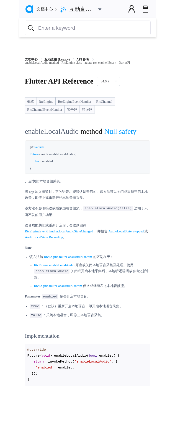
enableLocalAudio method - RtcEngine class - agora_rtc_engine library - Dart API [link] (77, 62)
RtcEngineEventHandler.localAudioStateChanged (59, 231)
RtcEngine (46, 101)
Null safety (120, 131)
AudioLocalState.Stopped (126, 231)
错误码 (87, 109)
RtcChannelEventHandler (44, 109)
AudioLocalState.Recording (44, 237)
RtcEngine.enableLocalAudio (54, 265)
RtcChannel (104, 101)
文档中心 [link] (32, 59)
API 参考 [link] (83, 59)
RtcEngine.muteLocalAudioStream (68, 256)
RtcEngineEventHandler (74, 101)
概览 (30, 101)
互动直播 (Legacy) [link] (57, 59)
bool (38, 161)
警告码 (72, 109)
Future (34, 154)
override (38, 147)
